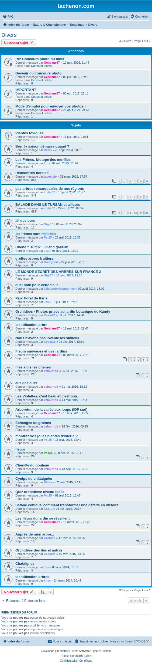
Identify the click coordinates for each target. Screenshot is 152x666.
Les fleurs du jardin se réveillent (42, 518)
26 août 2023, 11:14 (64, 163)
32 (147, 213)
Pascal (48, 453)
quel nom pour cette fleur (36, 285)
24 (147, 197)
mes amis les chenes (33, 367)
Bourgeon (51, 262)
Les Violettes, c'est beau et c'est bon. (46, 396)
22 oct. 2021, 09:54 (71, 208)
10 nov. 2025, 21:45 (76, 62)
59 (147, 181)
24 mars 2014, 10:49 (67, 580)
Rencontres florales (32, 173)
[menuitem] (8, 16)
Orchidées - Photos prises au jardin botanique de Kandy (62, 311)
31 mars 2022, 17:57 (73, 176)
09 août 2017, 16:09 (91, 288)
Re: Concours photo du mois (39, 59)
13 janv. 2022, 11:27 (71, 192)
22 (135, 197)
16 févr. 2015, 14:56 (72, 554)
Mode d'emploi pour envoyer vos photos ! (50, 106)
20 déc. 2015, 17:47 (70, 453)
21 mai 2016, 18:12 (74, 386)
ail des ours (25, 220)
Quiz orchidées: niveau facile (39, 492)
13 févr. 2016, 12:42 (68, 439)
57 (135, 181)
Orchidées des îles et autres (39, 550)
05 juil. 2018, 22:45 (75, 77)
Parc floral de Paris (31, 298)
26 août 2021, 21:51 (76, 110)
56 (129, 181)
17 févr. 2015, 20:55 (71, 538)
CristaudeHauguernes (59, 288)
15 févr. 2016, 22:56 (76, 413)
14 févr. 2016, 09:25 (75, 426)
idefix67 (49, 192)
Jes (46, 250)
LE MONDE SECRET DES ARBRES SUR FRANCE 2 (58, 272)
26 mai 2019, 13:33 (67, 237)
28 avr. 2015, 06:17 (68, 508)
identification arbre (31, 325)
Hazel (48, 150)
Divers (9, 35)
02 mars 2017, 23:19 (76, 355)
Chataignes (24, 563)
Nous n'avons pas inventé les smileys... (48, 338)
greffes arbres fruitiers (34, 258)
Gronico (49, 538)
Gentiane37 (52, 62)
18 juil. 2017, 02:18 (64, 301)
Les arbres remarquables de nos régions (49, 189)
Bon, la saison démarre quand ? (42, 146)
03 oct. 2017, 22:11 (75, 93)
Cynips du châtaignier (34, 478)
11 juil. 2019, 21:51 (75, 136)
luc (46, 163)
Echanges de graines (33, 423)
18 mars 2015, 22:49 (76, 522)
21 (129, 197)
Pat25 (48, 237)
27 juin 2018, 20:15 (74, 262)
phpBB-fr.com (83, 655)
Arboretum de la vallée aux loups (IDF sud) (51, 409)
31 (141, 213)
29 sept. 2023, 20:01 (68, 150)
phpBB (64, 650)
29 (129, 213)
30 (135, 213)
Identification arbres (32, 577)
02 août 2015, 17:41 (69, 482)
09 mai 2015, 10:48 (67, 495)
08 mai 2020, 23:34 (69, 224)
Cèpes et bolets (41, 65)
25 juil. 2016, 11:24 (74, 371)
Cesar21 (50, 315)
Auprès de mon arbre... (34, 534)
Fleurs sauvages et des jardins (41, 351)
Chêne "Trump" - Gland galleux (41, 247)
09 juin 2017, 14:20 (71, 315)
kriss (47, 580)
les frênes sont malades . (36, 234)
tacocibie (50, 176)
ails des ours (26, 383)
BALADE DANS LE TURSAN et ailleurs (47, 205)
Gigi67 (48, 224)
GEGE (48, 508)
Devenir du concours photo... (39, 73)
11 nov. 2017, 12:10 (69, 275)
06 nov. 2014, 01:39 (65, 567)
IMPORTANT (25, 90)
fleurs (20, 449)
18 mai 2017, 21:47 (75, 328)
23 (141, 197)
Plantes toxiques (29, 133)
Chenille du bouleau (32, 465)
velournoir (51, 371)
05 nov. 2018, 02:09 (65, 250)
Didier (48, 482)
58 (141, 181)
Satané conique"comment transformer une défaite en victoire (67, 505)
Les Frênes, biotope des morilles (43, 160)
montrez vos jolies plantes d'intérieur (46, 436)
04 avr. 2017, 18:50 (71, 341)
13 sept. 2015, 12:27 (75, 469)
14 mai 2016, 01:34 (74, 399)
